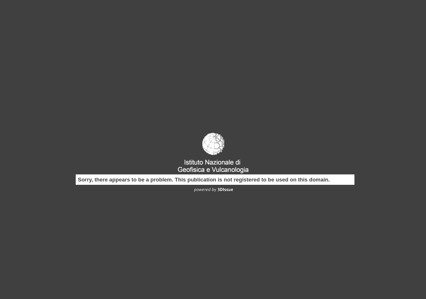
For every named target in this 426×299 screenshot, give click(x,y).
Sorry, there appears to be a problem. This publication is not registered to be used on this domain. (204, 179)
